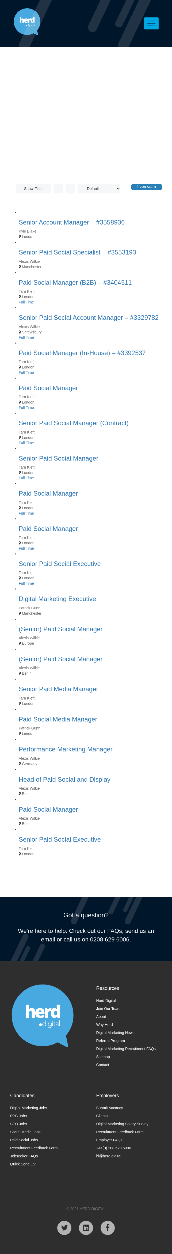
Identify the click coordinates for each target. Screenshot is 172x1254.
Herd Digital (106, 1000)
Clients (102, 1116)
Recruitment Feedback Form (34, 1148)
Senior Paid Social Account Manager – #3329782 (89, 317)
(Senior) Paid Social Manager (61, 629)
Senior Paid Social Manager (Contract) (74, 423)
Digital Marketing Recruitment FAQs (126, 1049)
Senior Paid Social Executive (60, 563)
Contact (102, 1065)
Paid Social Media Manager (58, 719)
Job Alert (146, 186)
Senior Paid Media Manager (58, 689)
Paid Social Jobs (24, 1140)
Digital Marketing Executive (57, 598)
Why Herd (104, 1025)
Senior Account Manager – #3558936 (72, 222)
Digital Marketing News (115, 1033)
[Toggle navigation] (151, 23)
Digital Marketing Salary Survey (122, 1124)
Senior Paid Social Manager (58, 458)
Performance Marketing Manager (66, 749)
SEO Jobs (18, 1124)
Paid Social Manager (48, 388)
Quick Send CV (23, 1164)
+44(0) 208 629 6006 (113, 1148)
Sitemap (103, 1057)
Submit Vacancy (109, 1108)
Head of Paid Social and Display (64, 779)
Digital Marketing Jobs (28, 1108)
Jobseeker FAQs (24, 1156)
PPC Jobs (18, 1116)
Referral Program (110, 1041)
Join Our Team (108, 1008)
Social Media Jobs (25, 1132)
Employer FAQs (109, 1140)
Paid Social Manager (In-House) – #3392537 (82, 352)
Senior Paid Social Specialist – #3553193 (77, 252)
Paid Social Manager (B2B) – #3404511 (75, 282)
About (101, 1016)
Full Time (26, 302)
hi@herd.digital (108, 1156)
